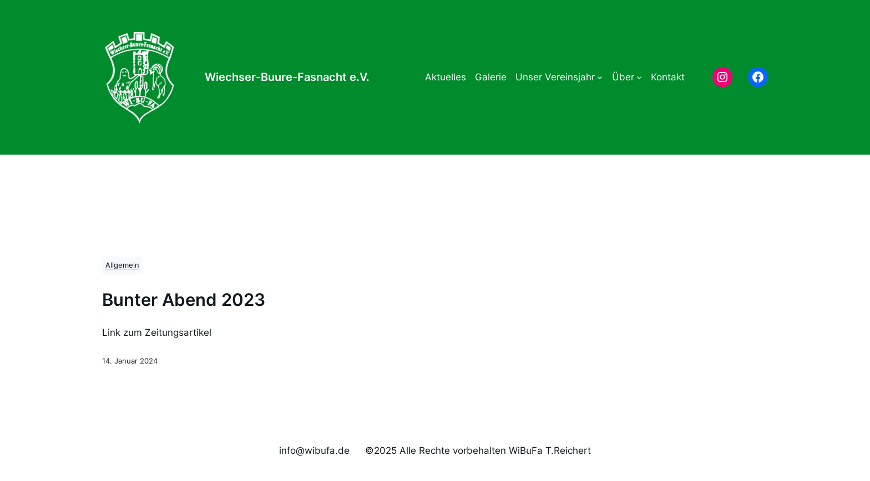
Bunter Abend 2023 (183, 300)
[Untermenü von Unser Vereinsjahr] (600, 77)
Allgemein (122, 265)
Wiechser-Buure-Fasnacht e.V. (287, 77)
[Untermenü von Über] (639, 77)
